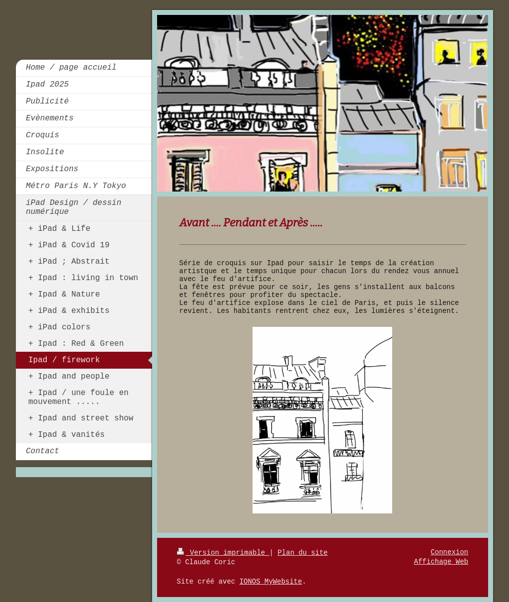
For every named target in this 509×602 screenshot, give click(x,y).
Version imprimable (223, 553)
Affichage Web (441, 562)
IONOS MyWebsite (271, 582)
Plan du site (302, 553)
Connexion (449, 552)
